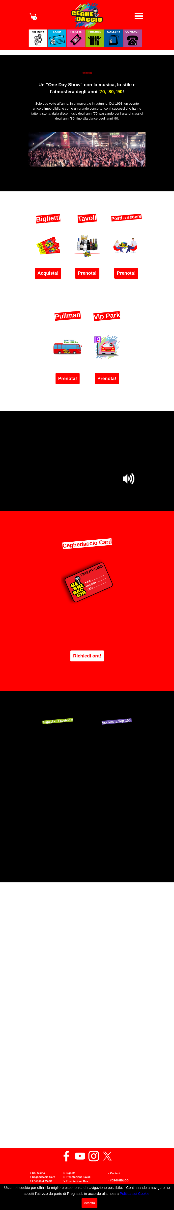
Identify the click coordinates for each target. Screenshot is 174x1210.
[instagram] (93, 1156)
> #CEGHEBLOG (118, 1180)
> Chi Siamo (37, 1172)
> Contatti (114, 1173)
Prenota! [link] (87, 273)
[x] (107, 1156)
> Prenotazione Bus (75, 1181)
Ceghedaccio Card (87, 543)
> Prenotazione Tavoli (76, 1176)
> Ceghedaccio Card (42, 1176)
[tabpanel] (87, 104)
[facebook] (66, 1156)
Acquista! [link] (47, 273)
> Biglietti (69, 1172)
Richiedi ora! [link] (87, 655)
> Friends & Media (41, 1180)
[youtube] (80, 1156)
